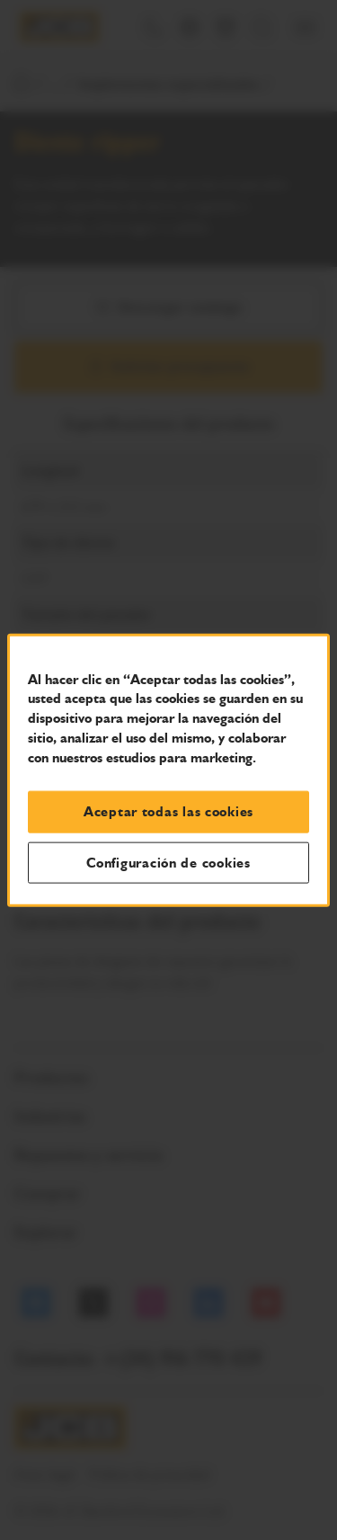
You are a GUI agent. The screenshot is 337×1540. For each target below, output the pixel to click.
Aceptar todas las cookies (168, 812)
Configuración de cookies (168, 862)
